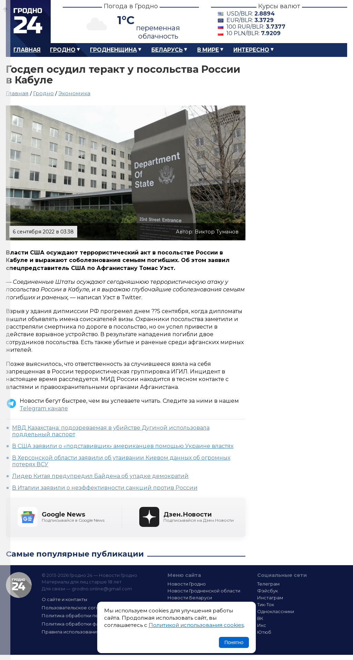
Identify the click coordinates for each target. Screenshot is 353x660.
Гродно (62, 50)
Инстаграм (270, 597)
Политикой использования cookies (196, 625)
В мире (208, 50)
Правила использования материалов (85, 631)
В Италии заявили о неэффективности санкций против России (105, 487)
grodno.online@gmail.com (102, 588)
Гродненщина (113, 50)
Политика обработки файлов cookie (84, 624)
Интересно (251, 50)
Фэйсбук (267, 590)
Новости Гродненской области (204, 590)
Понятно (233, 642)
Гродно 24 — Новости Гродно (19, 585)
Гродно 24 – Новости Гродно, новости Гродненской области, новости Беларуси (28, 21)
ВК (260, 618)
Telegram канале (44, 408)
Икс (261, 625)
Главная (27, 50)
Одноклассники (275, 611)
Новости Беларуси (190, 597)
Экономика (74, 93)
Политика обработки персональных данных (93, 615)
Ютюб (264, 632)
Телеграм (268, 584)
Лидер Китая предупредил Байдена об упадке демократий (100, 476)
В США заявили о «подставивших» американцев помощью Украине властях (122, 446)
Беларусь (167, 50)
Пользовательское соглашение (79, 607)
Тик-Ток (265, 604)
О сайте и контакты (64, 599)
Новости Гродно (187, 584)
